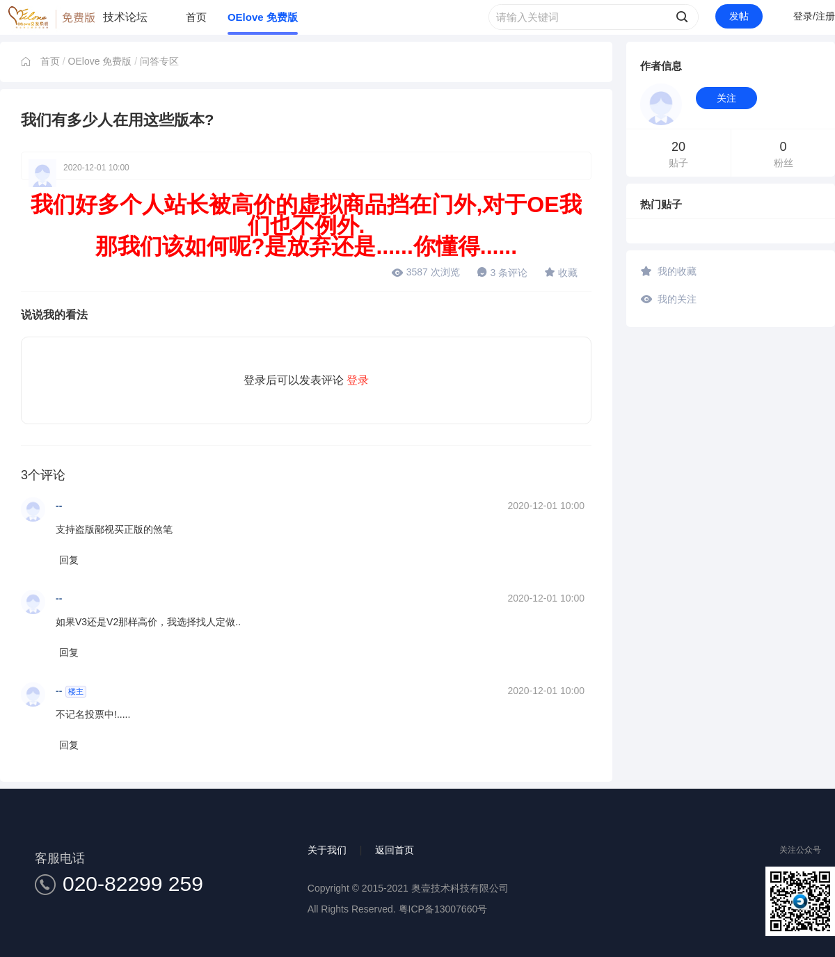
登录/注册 (814, 16)
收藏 (561, 272)
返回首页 (394, 849)
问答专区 (159, 61)
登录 (358, 380)
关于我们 (327, 849)
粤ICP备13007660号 (443, 909)
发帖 (739, 16)
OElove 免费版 (263, 17)
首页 (196, 17)
